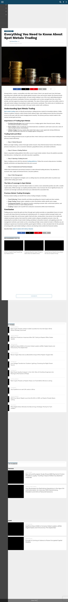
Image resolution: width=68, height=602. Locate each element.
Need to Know (17, 229)
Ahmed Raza (14, 41)
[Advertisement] (34, 16)
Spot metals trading (9, 111)
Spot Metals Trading (27, 229)
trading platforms (32, 161)
